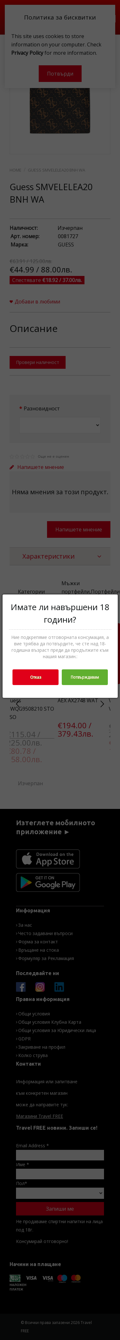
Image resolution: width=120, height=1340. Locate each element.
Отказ (35, 677)
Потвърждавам (85, 677)
